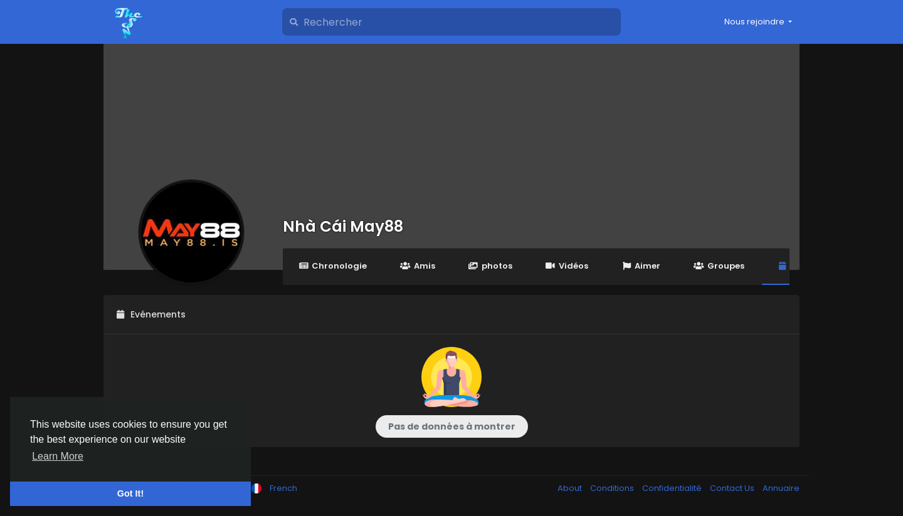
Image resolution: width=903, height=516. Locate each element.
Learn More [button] (57, 456)
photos (490, 266)
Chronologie (332, 266)
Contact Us (733, 488)
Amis (417, 266)
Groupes (719, 266)
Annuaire (781, 488)
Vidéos (567, 266)
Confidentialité (673, 488)
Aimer (640, 266)
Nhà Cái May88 (343, 226)
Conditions (613, 488)
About (570, 488)
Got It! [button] (130, 493)
